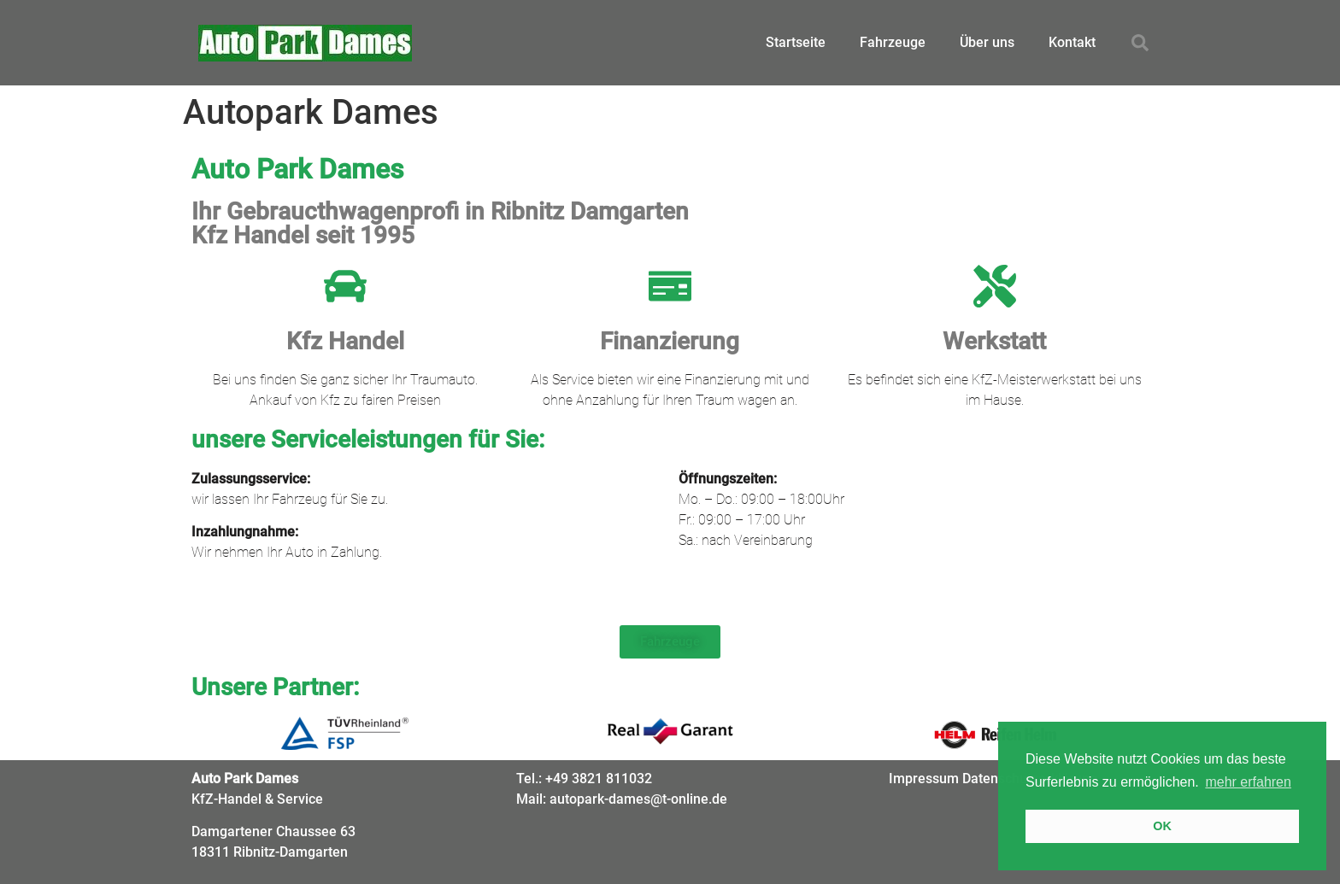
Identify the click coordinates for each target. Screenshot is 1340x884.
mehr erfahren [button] (1248, 782)
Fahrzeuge (893, 42)
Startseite (796, 42)
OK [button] (1162, 826)
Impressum (924, 778)
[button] (1140, 43)
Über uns (987, 42)
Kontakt (1072, 42)
